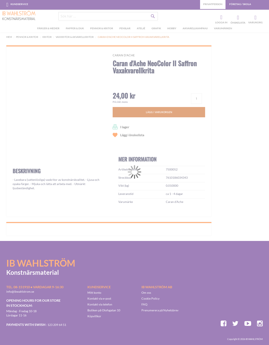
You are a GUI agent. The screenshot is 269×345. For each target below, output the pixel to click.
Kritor (47, 36)
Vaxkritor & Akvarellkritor (75, 36)
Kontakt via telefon (99, 304)
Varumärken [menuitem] (223, 29)
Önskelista (237, 18)
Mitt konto (94, 292)
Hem (9, 36)
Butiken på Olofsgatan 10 (103, 310)
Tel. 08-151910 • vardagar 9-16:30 (34, 287)
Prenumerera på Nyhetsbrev (159, 310)
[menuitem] (48, 29)
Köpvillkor (94, 316)
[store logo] (19, 16)
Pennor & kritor (27, 36)
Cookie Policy (150, 298)
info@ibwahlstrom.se (20, 291)
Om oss (146, 292)
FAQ (144, 304)
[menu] (134, 29)
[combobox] (108, 17)
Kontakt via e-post (99, 298)
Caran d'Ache (124, 55)
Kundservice (19, 4)
